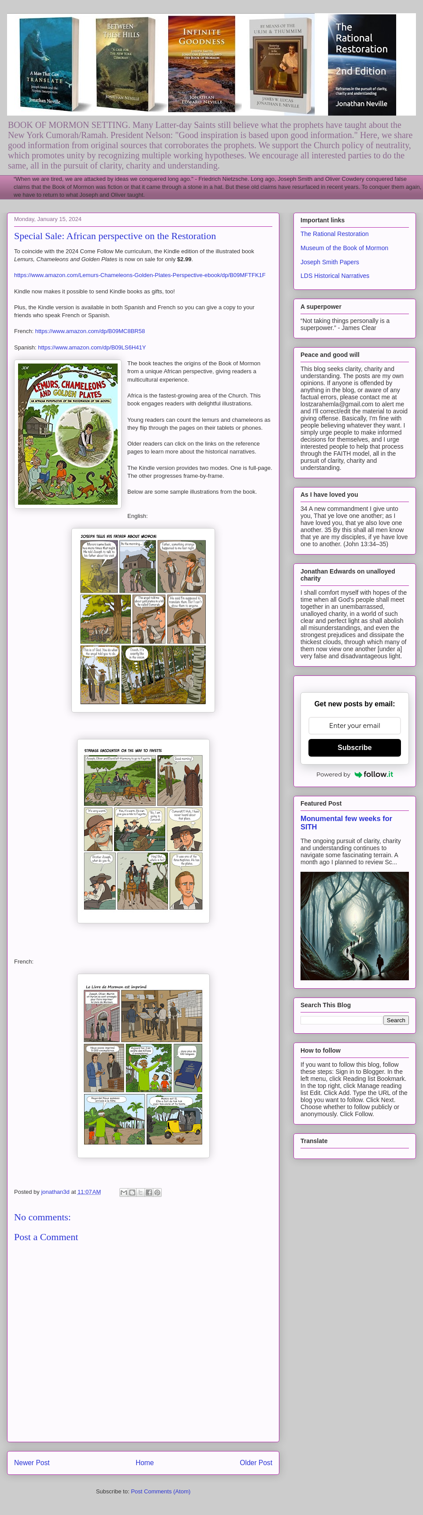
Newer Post (32, 1462)
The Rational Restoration (335, 233)
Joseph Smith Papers (330, 262)
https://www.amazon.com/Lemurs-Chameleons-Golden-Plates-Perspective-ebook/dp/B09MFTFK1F (140, 275)
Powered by (354, 774)
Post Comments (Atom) (160, 1491)
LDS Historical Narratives (335, 275)
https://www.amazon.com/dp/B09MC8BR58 (90, 331)
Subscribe (354, 747)
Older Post (256, 1462)
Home (145, 1462)
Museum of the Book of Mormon (344, 247)
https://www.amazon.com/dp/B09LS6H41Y (92, 347)
